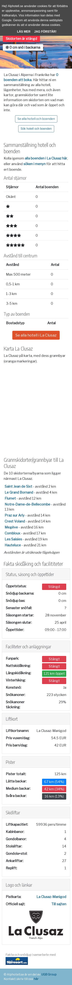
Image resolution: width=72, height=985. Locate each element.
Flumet (10, 498)
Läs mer (24, 31)
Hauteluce (13, 545)
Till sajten (58, 904)
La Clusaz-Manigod (51, 897)
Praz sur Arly (15, 515)
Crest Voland (15, 521)
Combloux (12, 533)
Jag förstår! (45, 31)
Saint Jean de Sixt (18, 486)
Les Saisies (13, 539)
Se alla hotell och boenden (36, 119)
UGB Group (49, 974)
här (36, 979)
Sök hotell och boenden (36, 128)
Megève (11, 527)
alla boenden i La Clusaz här (46, 158)
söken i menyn (34, 164)
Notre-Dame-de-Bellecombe (27, 504)
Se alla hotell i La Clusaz (36, 335)
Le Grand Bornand (19, 492)
